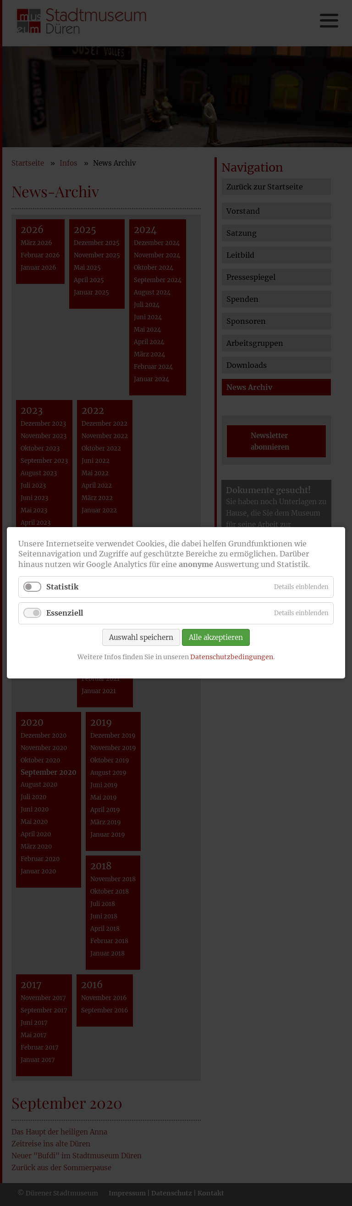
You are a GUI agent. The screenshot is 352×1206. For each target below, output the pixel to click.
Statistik (62, 587)
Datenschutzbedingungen (231, 657)
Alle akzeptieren (216, 637)
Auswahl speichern (141, 637)
